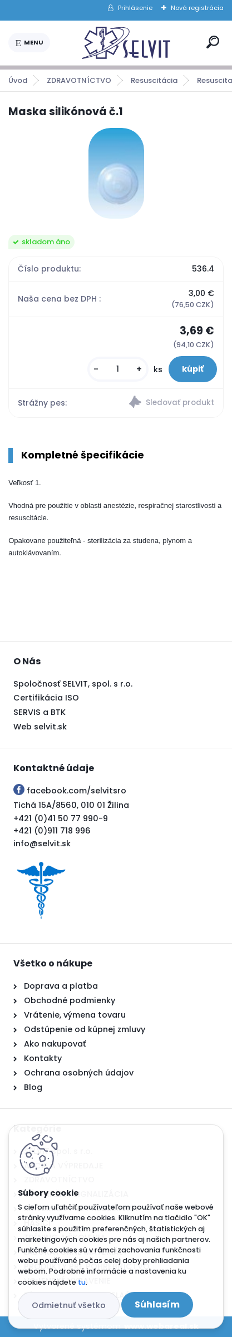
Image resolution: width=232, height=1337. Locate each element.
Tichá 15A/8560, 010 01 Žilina (71, 805)
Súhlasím (157, 1304)
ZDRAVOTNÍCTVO (79, 80)
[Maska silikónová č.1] (116, 173)
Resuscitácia (154, 80)
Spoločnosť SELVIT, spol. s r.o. (72, 683)
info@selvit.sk (42, 843)
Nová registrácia (197, 7)
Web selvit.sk (40, 726)
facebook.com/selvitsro (76, 790)
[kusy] (118, 369)
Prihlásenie (135, 7)
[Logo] (126, 43)
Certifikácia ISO (46, 697)
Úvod (17, 80)
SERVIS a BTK (39, 712)
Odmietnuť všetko (69, 1305)
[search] (213, 42)
